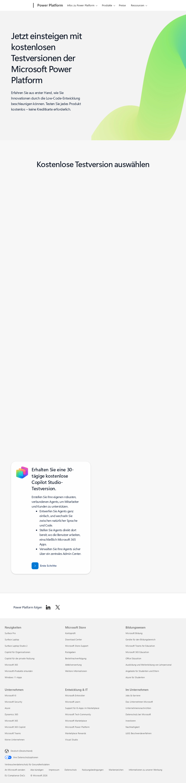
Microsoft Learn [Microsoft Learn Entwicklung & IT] (72, 701)
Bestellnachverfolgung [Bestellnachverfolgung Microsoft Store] (75, 658)
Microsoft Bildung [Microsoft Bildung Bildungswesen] (134, 633)
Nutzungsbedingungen (92, 769)
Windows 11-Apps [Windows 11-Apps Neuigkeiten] (13, 677)
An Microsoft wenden (15, 769)
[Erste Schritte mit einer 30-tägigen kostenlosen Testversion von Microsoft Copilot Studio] (44, 565)
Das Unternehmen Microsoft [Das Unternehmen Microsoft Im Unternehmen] (139, 701)
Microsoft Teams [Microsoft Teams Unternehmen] (13, 733)
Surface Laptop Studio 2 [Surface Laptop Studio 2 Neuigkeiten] (16, 645)
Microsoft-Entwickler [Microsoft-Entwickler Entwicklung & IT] (75, 695)
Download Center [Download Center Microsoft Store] (73, 639)
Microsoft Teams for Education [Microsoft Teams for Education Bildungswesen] (140, 645)
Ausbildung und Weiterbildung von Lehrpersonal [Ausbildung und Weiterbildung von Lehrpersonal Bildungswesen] (149, 664)
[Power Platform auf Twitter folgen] (57, 607)
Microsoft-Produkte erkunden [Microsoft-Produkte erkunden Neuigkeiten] (19, 671)
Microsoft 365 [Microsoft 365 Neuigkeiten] (11, 664)
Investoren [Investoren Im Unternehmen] (131, 720)
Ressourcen (137, 5)
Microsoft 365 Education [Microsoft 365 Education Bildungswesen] (137, 652)
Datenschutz (71, 769)
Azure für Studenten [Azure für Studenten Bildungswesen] (135, 677)
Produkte (107, 5)
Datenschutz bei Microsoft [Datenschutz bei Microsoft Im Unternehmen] (138, 714)
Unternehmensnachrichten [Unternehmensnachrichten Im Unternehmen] (138, 708)
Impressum (54, 769)
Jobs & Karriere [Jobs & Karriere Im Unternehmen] (133, 695)
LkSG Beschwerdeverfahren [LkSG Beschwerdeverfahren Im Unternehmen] (138, 733)
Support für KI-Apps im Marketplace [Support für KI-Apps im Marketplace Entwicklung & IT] (82, 708)
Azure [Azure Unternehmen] (7, 708)
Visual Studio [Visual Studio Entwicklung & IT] (71, 739)
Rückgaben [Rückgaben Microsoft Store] (70, 652)
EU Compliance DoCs (15, 775)
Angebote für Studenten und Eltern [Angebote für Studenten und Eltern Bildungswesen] (142, 671)
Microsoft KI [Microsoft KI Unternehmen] (10, 695)
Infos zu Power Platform (80, 5)
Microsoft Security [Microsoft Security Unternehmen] (13, 701)
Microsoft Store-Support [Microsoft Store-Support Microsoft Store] (76, 645)
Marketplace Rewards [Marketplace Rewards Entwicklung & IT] (75, 733)
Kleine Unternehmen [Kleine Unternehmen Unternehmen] (14, 739)
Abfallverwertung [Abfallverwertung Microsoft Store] (73, 664)
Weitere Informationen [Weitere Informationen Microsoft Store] (76, 671)
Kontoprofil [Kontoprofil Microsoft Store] (70, 633)
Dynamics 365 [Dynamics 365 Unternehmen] (11, 714)
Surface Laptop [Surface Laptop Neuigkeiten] (12, 639)
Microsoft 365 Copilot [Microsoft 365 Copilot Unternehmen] (15, 726)
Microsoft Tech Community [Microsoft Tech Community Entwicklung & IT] (78, 714)
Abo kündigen (36, 769)
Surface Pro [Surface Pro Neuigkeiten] (10, 633)
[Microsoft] (18, 5)
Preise (122, 5)
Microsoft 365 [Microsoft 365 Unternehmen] (11, 720)
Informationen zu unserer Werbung (145, 769)
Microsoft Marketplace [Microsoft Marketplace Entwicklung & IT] (76, 720)
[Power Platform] (49, 5)
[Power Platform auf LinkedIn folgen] (48, 607)
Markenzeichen (116, 769)
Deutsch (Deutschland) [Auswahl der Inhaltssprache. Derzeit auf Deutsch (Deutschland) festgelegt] (21, 750)
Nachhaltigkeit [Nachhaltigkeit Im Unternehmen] (133, 726)
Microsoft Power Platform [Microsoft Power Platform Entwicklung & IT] (77, 726)
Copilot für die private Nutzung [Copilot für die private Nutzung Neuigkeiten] (19, 658)
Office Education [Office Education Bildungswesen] (133, 658)
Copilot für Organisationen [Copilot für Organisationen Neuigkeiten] (17, 652)
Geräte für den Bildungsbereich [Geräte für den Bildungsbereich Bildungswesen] (140, 639)
